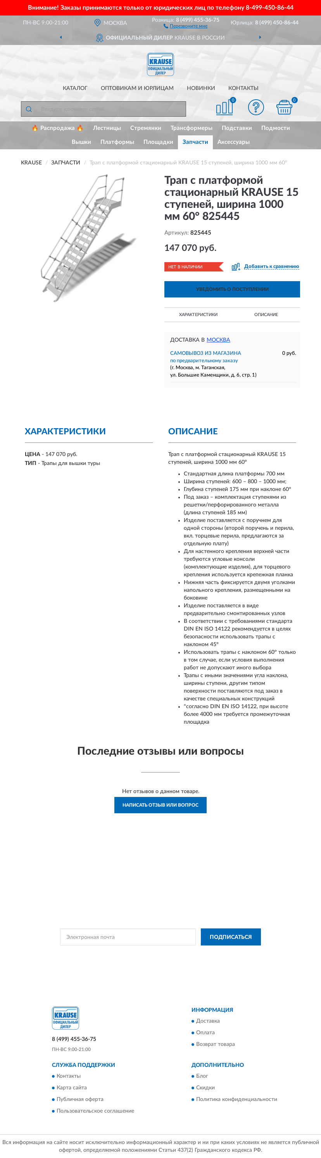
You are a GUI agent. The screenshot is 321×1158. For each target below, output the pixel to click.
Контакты (243, 88)
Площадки (158, 142)
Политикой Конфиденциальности (198, 954)
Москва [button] (218, 340)
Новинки (201, 88)
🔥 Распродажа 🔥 (57, 128)
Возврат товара (215, 1044)
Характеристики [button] (198, 315)
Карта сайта (72, 1088)
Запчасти (195, 142)
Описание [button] (266, 315)
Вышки (81, 142)
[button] (185, 25)
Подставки (237, 128)
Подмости (275, 128)
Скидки (205, 1088)
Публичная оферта (80, 1100)
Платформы (117, 142)
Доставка (208, 1021)
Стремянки (145, 128)
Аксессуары (233, 142)
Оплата (205, 1032)
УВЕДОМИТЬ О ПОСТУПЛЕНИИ (232, 289)
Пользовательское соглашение (95, 1111)
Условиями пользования (152, 961)
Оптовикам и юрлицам (137, 88)
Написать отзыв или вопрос (160, 805)
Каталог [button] (75, 88)
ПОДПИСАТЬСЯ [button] (231, 937)
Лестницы (107, 128)
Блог (202, 1076)
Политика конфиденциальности (236, 1100)
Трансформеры (191, 128)
